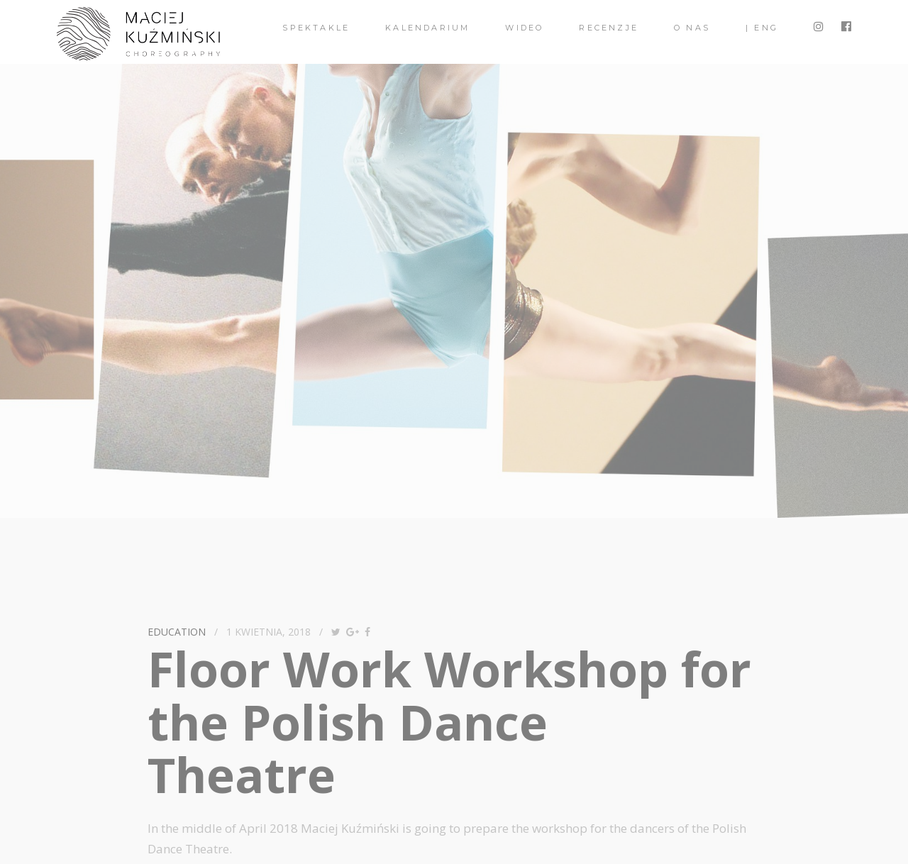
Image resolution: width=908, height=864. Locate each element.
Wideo (524, 28)
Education (177, 631)
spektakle (316, 28)
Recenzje (608, 28)
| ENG (762, 28)
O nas (692, 28)
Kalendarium (427, 28)
